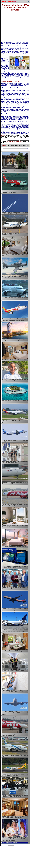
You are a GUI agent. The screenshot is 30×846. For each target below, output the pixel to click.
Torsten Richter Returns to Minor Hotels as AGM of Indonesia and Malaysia (15, 371)
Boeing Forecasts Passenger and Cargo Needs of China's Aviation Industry (15, 204)
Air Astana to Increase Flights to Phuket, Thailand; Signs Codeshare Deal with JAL (15, 290)
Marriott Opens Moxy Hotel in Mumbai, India (15, 351)
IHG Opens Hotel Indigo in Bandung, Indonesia (15, 538)
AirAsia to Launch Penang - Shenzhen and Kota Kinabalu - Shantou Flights (15, 183)
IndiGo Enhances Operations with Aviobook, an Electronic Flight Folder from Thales (15, 558)
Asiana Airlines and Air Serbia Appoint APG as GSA (15, 413)
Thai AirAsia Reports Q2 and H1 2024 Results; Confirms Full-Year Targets (15, 726)
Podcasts (3, 141)
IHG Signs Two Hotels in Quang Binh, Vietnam (15, 331)
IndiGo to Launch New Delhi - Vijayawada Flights (15, 433)
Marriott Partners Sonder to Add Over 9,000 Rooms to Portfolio (15, 517)
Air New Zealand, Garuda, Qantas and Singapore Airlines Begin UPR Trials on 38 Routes (15, 704)
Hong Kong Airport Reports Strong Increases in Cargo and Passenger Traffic (15, 453)
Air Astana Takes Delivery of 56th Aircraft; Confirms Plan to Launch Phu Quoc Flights (15, 622)
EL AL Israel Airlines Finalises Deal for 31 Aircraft (15, 747)
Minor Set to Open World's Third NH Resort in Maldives (15, 393)
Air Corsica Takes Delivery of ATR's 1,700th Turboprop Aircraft (15, 225)
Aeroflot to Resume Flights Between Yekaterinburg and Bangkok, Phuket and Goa (15, 601)
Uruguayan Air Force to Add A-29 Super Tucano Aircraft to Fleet (15, 268)
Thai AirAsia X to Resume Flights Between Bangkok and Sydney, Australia (15, 495)
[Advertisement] (14, 27)
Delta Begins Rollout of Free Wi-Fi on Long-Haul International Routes (15, 474)
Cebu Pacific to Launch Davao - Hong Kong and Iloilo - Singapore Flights (15, 767)
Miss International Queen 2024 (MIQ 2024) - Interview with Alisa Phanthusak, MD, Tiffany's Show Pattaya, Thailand (15, 830)
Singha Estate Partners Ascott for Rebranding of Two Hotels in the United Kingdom (15, 808)
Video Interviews (24, 140)
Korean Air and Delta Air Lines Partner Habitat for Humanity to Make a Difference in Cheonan (15, 682)
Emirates (24, 141)
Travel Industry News (13, 140)
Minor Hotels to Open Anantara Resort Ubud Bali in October (15, 246)
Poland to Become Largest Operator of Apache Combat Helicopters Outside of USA (15, 787)
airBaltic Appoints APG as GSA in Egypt (15, 662)
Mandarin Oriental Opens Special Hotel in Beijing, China (15, 162)
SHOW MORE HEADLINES (10, 842)
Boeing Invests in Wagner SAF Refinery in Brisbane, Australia (15, 579)
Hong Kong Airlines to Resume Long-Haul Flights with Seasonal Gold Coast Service (15, 311)
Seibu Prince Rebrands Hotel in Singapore (15, 642)
